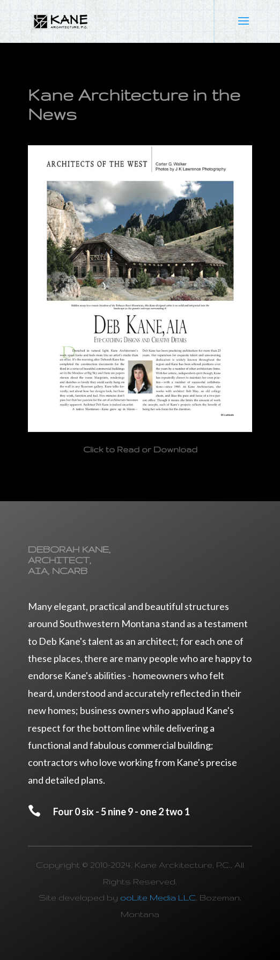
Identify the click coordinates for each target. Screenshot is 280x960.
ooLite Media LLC (158, 897)
